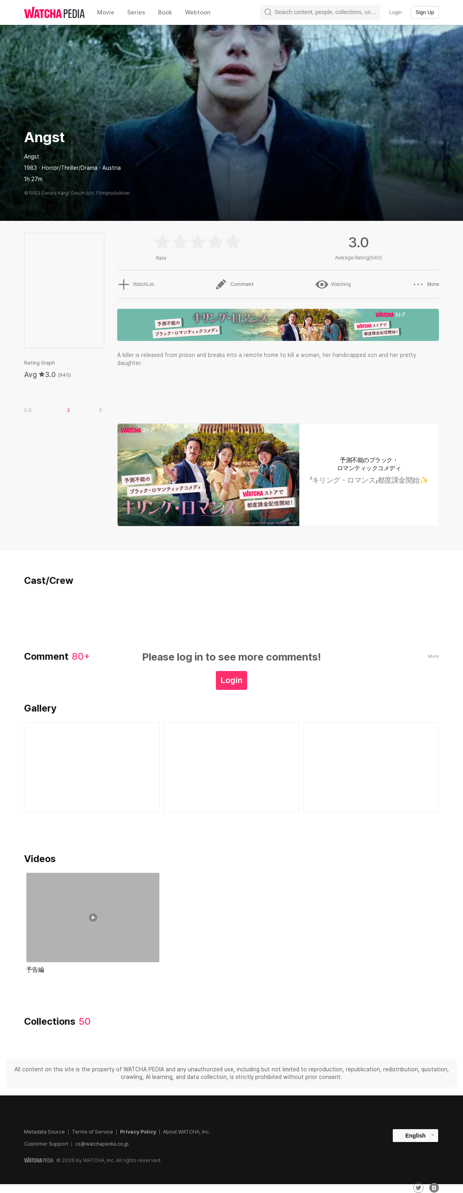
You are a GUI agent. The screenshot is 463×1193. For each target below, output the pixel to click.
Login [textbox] (395, 12)
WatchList (135, 284)
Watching (333, 284)
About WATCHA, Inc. (186, 1132)
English (415, 1135)
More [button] (425, 284)
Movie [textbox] (105, 12)
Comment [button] (234, 284)
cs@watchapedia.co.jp (102, 1144)
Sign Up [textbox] (425, 12)
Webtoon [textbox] (198, 12)
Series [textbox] (136, 12)
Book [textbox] (165, 12)
